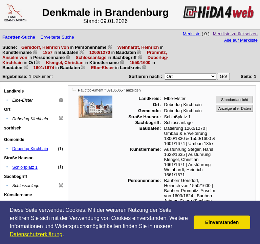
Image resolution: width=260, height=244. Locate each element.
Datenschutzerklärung (36, 234)
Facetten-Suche (18, 37)
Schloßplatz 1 (25, 167)
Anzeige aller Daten (234, 108)
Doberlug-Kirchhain (30, 148)
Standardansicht (234, 100)
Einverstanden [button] (222, 222)
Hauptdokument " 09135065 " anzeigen (109, 90)
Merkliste (191, 33)
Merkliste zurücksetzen (235, 33)
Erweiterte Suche (57, 37)
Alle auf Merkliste (241, 40)
